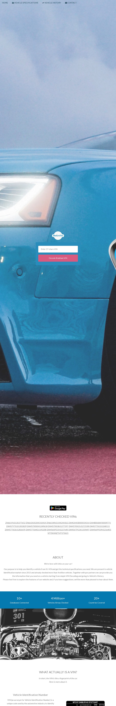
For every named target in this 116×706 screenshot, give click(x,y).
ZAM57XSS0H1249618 (37, 526)
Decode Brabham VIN (58, 258)
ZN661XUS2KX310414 (36, 523)
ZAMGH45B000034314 (79, 523)
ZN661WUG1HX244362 (57, 523)
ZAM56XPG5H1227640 (57, 530)
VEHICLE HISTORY (51, 3)
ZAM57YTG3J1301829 (16, 526)
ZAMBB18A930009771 (100, 523)
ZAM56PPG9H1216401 (100, 530)
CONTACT (71, 3)
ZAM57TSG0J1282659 (15, 530)
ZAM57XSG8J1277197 (58, 526)
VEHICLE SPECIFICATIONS (25, 3)
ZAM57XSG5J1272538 (79, 526)
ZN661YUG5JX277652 (15, 523)
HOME (5, 3)
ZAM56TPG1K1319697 (79, 530)
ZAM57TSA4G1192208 (36, 530)
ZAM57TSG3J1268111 (99, 526)
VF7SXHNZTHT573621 (58, 533)
